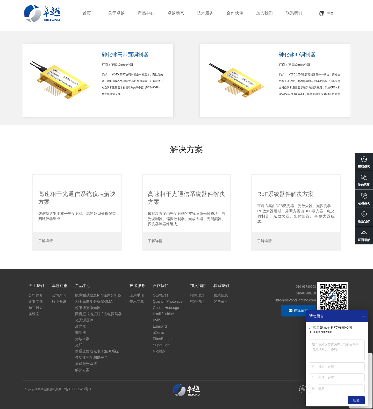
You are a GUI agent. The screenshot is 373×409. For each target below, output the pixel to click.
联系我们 (294, 13)
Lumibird (160, 326)
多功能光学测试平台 (91, 357)
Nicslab (159, 351)
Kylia (157, 320)
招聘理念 (197, 295)
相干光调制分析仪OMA (93, 301)
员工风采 (35, 308)
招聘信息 (197, 301)
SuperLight (161, 345)
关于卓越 (116, 13)
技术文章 (137, 301)
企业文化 (35, 301)
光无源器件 (84, 320)
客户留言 (220, 301)
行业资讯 (59, 301)
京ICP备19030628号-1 (73, 389)
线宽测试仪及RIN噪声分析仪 (98, 295)
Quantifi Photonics (167, 301)
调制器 (80, 332)
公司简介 (35, 295)
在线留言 (298, 310)
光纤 (78, 345)
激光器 (80, 326)
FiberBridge (162, 339)
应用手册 (137, 295)
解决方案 (82, 370)
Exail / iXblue (163, 314)
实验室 (33, 314)
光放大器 (82, 339)
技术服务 (205, 13)
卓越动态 (175, 13)
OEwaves (160, 295)
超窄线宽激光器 (88, 308)
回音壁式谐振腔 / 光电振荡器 (98, 314)
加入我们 (264, 13)
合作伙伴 (235, 13)
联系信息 (220, 295)
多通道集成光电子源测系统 (97, 351)
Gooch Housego (166, 308)
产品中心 (146, 13)
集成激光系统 (86, 364)
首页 (87, 13)
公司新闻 (59, 295)
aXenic (158, 332)
